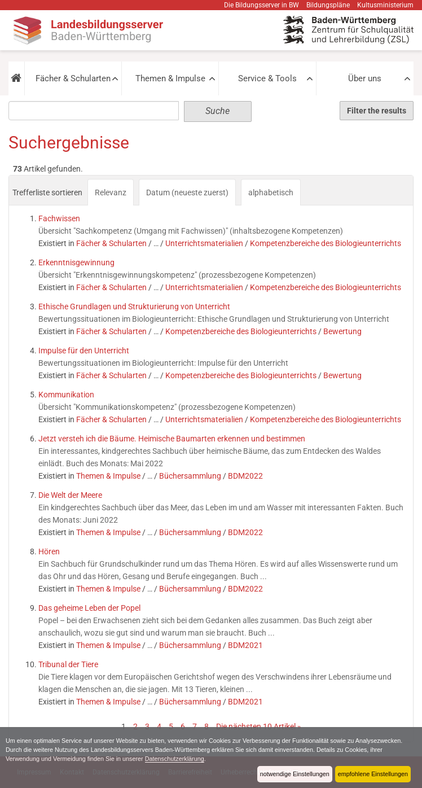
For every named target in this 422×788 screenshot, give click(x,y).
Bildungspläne (328, 5)
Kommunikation (66, 394)
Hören (49, 551)
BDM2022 (245, 475)
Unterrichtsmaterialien (204, 243)
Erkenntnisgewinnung (76, 262)
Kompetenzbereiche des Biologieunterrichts (325, 243)
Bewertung (342, 331)
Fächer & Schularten (73, 78)
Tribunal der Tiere (68, 664)
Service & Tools (267, 78)
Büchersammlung (190, 475)
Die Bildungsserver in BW (261, 5)
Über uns (364, 78)
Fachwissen (59, 218)
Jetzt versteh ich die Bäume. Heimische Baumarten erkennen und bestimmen (171, 438)
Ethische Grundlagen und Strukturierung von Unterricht (134, 306)
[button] (16, 78)
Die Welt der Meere (70, 495)
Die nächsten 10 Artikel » (258, 726)
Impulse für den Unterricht (83, 350)
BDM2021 (245, 645)
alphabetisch (270, 192)
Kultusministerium (385, 5)
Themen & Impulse (170, 78)
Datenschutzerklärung (174, 758)
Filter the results (376, 110)
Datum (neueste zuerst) (187, 192)
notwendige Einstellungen (294, 774)
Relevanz (110, 192)
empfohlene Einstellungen (373, 774)
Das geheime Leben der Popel (89, 607)
